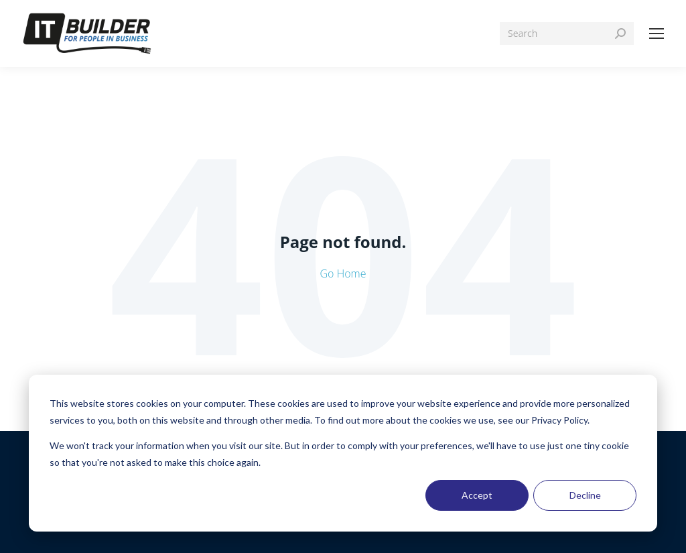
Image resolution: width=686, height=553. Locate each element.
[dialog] (343, 453)
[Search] (567, 33)
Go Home (343, 273)
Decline (585, 495)
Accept (477, 495)
